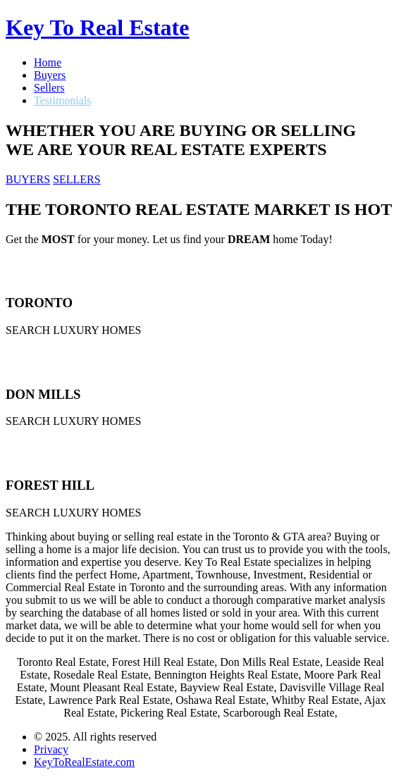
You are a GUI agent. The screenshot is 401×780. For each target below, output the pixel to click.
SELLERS (77, 179)
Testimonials (63, 100)
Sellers (49, 88)
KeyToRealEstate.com (84, 762)
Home (47, 62)
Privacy (51, 749)
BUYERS (28, 179)
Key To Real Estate (97, 27)
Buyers (50, 75)
